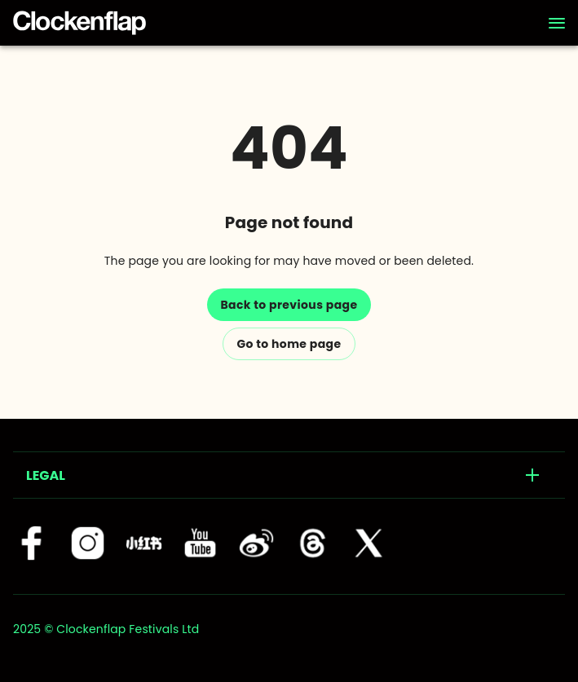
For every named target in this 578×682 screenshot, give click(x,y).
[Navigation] (557, 23)
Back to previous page (288, 305)
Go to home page (288, 344)
